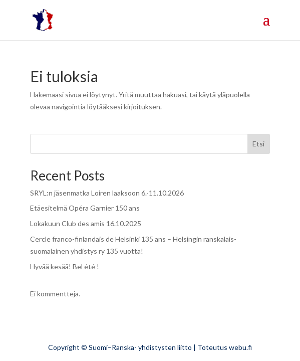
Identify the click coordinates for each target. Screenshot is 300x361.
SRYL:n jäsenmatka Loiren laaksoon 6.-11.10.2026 (107, 193)
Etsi (258, 143)
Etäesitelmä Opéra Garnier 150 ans (85, 208)
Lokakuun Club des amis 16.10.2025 (85, 223)
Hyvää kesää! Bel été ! (64, 266)
